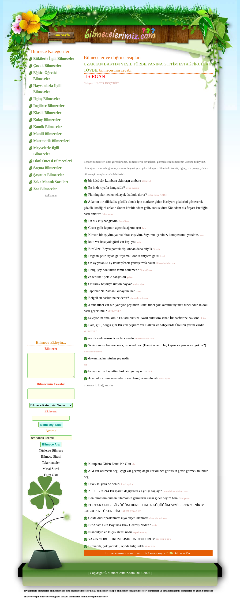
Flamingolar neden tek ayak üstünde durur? (127, 194)
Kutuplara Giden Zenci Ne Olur (111, 464)
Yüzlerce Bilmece (51, 450)
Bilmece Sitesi (51, 456)
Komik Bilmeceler (47, 127)
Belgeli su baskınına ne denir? (118, 298)
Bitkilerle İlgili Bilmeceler (53, 58)
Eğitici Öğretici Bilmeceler (45, 76)
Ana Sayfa (61, 35)
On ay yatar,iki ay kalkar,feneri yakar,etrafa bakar (131, 263)
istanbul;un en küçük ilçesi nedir (117, 532)
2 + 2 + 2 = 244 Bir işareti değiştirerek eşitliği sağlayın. (138, 491)
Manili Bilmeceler (47, 134)
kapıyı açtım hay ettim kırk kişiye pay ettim (120, 371)
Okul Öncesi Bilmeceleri (52, 161)
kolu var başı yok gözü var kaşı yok (114, 242)
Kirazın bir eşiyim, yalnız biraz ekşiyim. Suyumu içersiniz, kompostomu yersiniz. (146, 235)
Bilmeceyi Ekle (51, 424)
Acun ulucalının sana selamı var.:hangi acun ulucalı (129, 378)
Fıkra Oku (51, 475)
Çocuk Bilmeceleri (47, 66)
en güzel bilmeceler (203, 590)
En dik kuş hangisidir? (108, 221)
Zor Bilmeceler (45, 189)
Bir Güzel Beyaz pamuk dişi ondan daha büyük (124, 249)
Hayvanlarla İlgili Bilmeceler (47, 89)
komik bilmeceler (182, 590)
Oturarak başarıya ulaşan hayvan (116, 284)
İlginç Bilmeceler (46, 99)
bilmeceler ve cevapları (160, 590)
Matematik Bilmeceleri (51, 141)
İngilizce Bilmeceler (48, 106)
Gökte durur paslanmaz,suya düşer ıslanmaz (127, 518)
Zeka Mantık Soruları (50, 182)
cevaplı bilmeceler (118, 590)
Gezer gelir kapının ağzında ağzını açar (117, 228)
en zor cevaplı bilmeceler (37, 596)
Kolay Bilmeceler (46, 120)
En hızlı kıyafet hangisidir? (113, 187)
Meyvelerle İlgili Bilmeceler (46, 151)
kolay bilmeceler (99, 590)
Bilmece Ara (51, 444)
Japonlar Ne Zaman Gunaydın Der (114, 291)
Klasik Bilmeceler (47, 113)
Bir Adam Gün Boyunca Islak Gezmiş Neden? (122, 525)
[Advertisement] (148, 121)
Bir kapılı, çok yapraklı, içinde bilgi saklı (121, 546)
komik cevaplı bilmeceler (94, 596)
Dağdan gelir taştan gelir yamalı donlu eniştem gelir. (126, 256)
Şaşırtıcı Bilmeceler (48, 175)
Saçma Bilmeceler (47, 168)
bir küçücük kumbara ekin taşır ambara (119, 180)
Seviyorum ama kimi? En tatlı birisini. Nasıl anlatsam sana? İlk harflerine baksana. (147, 318)
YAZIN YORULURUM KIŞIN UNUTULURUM (130, 539)
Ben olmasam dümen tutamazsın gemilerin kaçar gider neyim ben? (139, 498)
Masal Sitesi (51, 469)
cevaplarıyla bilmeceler (36, 590)
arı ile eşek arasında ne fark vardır (121, 338)
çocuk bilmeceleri (137, 590)
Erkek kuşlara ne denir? (110, 484)
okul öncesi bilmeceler (78, 590)
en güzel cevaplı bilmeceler (65, 596)
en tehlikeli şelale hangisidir (110, 277)
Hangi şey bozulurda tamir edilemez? (120, 270)
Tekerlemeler (51, 462)
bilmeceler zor (57, 590)
